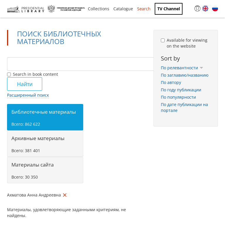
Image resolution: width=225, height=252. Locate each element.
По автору (171, 82)
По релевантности (182, 67)
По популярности (178, 97)
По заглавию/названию (185, 75)
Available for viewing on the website (184, 43)
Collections (98, 8)
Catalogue (123, 8)
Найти (25, 84)
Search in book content (32, 74)
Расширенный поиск (28, 95)
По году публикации (181, 90)
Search (144, 8)
